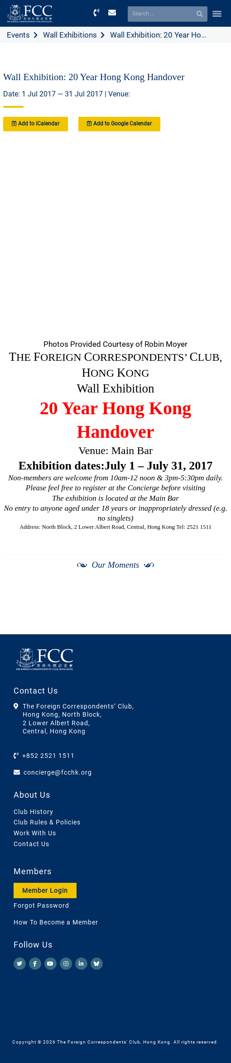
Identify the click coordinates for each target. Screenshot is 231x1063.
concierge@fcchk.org (58, 772)
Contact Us (31, 844)
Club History (33, 811)
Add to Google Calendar (119, 123)
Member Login (45, 890)
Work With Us (35, 833)
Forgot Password (41, 905)
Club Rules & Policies (47, 822)
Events (18, 34)
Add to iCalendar (35, 123)
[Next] (211, 611)
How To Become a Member (56, 922)
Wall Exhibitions (70, 34)
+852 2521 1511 (48, 755)
